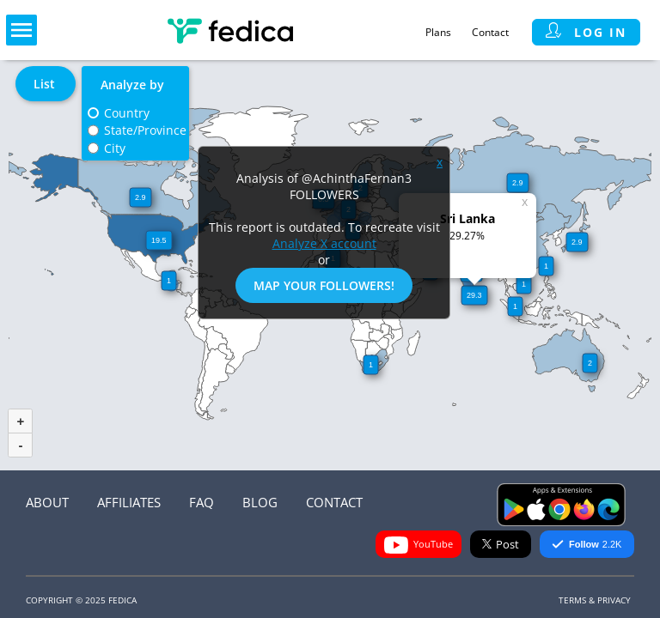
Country (127, 113)
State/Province (145, 130)
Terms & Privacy (595, 600)
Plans (438, 32)
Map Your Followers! (324, 285)
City (114, 148)
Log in (586, 32)
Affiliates (129, 502)
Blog (260, 502)
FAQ (201, 502)
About (47, 502)
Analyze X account (324, 243)
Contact (490, 32)
